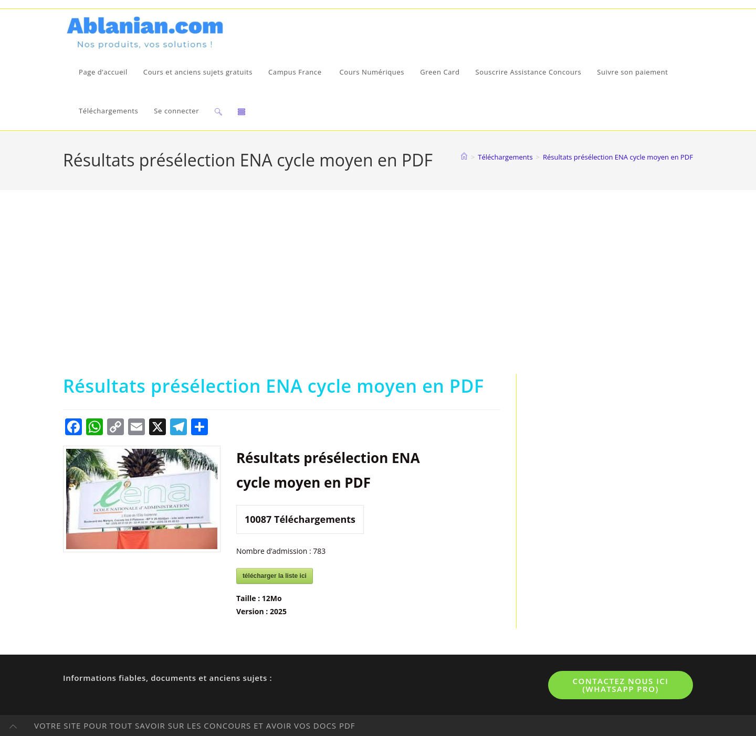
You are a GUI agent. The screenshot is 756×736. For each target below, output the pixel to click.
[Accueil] (464, 157)
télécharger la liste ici (275, 576)
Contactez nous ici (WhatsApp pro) (621, 685)
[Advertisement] (378, 295)
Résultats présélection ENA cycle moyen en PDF (618, 157)
